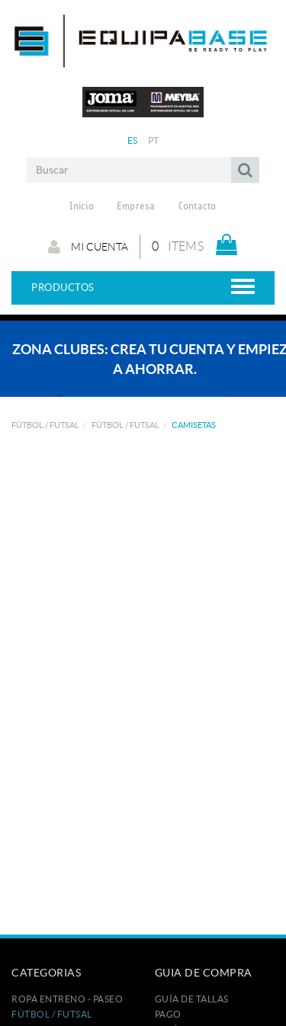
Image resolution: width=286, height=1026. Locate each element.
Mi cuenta (88, 246)
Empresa (136, 206)
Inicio (81, 206)
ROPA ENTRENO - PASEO (67, 999)
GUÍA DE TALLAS (192, 999)
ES (132, 140)
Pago (168, 1014)
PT (153, 140)
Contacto (197, 206)
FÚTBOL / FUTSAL (45, 425)
